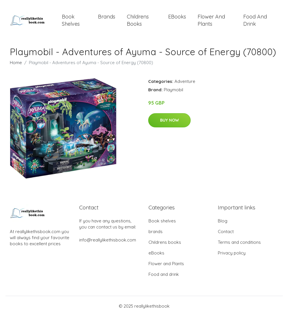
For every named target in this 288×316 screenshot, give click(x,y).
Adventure (184, 81)
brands (106, 16)
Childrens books (138, 20)
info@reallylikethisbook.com (107, 240)
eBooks (177, 16)
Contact (226, 231)
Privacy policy (232, 253)
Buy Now (169, 120)
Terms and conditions (239, 242)
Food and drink (255, 20)
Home (16, 62)
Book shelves (71, 20)
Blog (222, 221)
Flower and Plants (211, 20)
